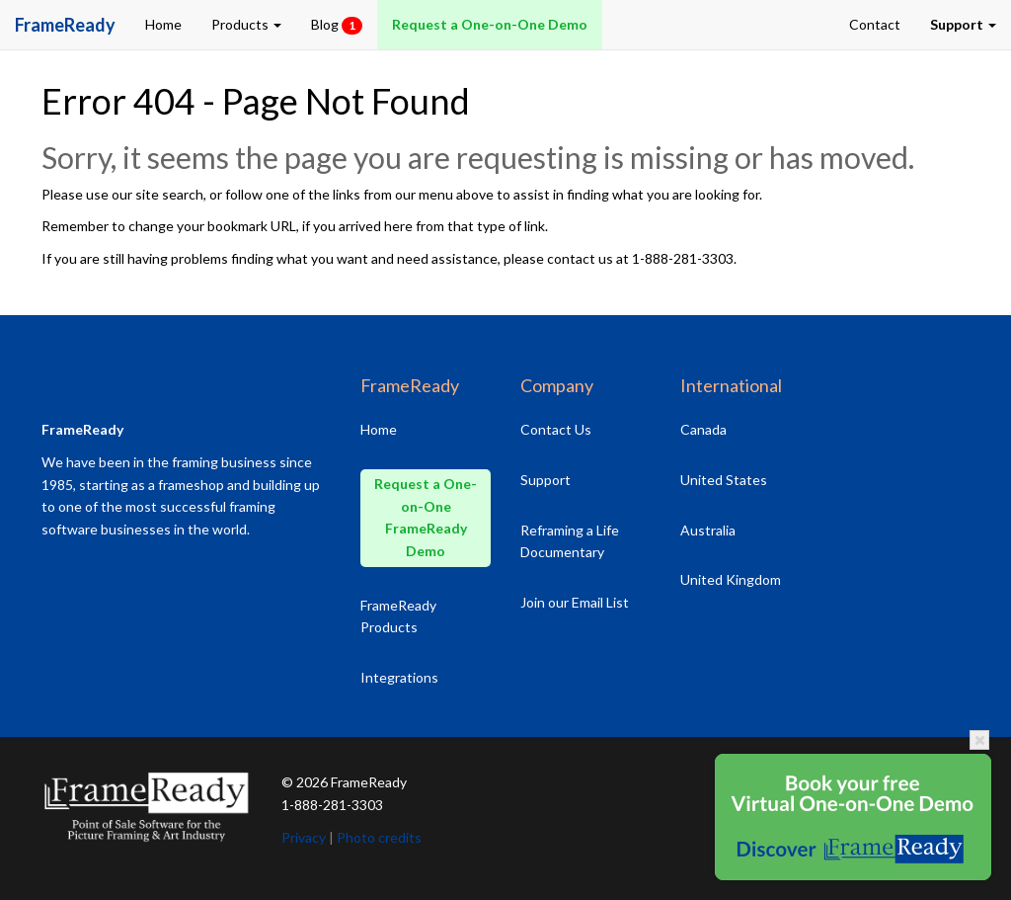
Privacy (303, 837)
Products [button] (246, 24)
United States (723, 479)
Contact (874, 24)
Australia (708, 530)
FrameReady (369, 782)
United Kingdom (730, 579)
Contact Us (555, 429)
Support (545, 479)
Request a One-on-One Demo (489, 24)
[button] (963, 24)
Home (163, 24)
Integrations (399, 677)
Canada (703, 429)
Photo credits (379, 837)
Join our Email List (574, 602)
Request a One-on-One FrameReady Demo (425, 517)
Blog (336, 25)
